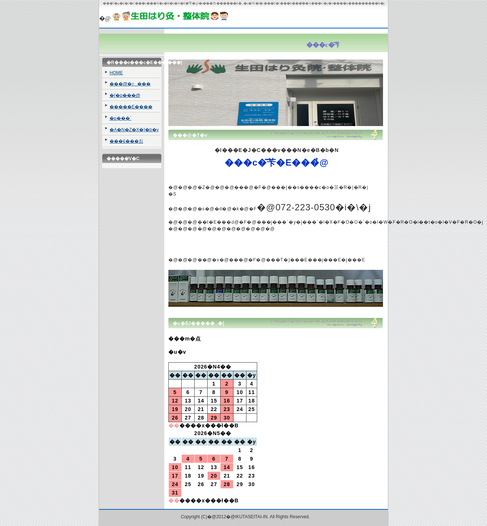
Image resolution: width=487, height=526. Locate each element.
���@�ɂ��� (130, 83)
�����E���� (131, 106)
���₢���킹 (126, 141)
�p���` (120, 118)
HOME (116, 72)
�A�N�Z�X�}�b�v (134, 129)
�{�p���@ (125, 95)
